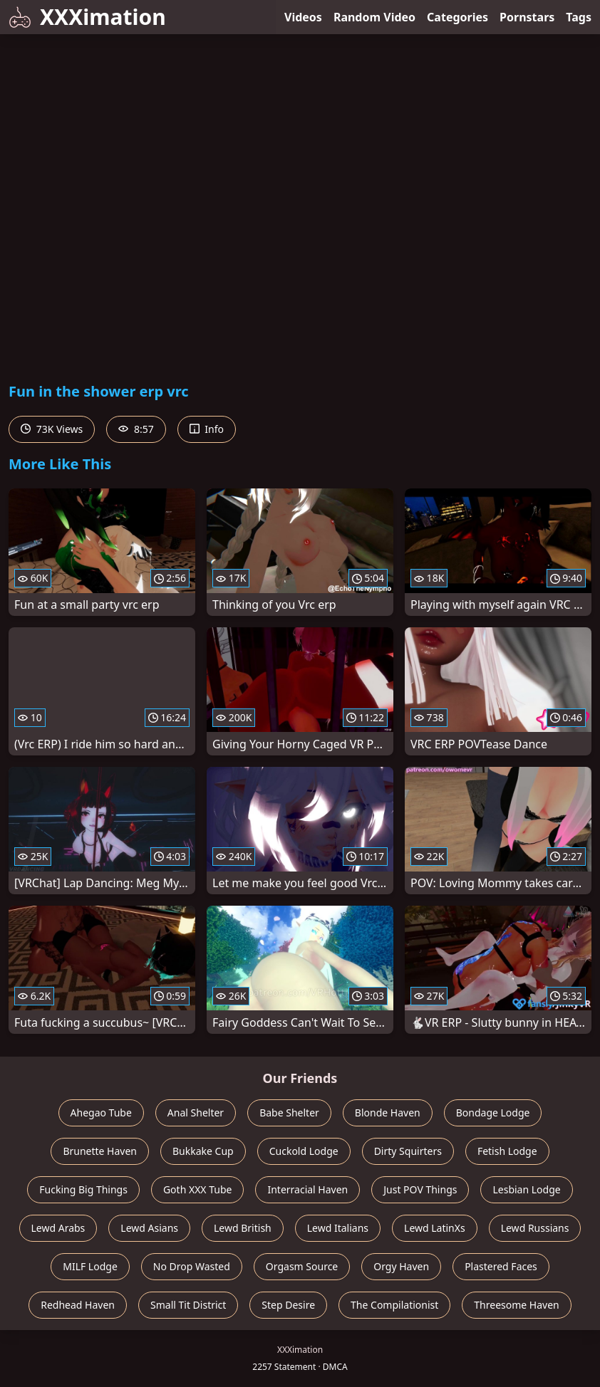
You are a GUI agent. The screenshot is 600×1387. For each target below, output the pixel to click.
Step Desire (288, 1305)
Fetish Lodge (507, 1151)
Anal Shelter (195, 1112)
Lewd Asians (149, 1228)
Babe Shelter (289, 1112)
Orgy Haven (401, 1266)
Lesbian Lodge (526, 1189)
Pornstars (527, 17)
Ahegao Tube (101, 1112)
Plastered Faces (501, 1266)
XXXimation (87, 16)
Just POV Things (420, 1189)
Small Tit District (188, 1305)
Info (207, 429)
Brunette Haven (100, 1151)
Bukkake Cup (203, 1151)
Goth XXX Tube (197, 1189)
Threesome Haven (516, 1305)
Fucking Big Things (83, 1189)
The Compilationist (394, 1305)
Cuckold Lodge (303, 1151)
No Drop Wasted (191, 1266)
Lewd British (242, 1228)
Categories (457, 17)
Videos (303, 17)
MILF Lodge (90, 1266)
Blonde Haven (387, 1112)
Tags (578, 17)
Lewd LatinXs (434, 1228)
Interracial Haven (307, 1189)
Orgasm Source (302, 1266)
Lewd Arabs (58, 1228)
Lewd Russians (535, 1228)
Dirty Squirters (408, 1151)
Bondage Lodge (493, 1112)
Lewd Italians (337, 1228)
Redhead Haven (78, 1305)
